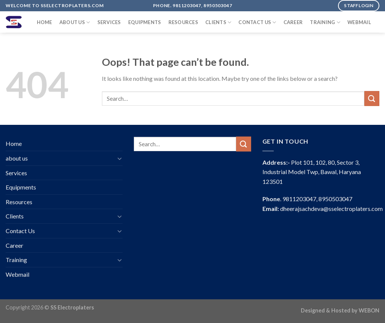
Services (109, 22)
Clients (218, 22)
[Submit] (371, 98)
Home (44, 22)
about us (74, 22)
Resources (183, 22)
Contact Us (257, 22)
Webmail (359, 22)
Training (325, 22)
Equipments (144, 22)
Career (293, 22)
